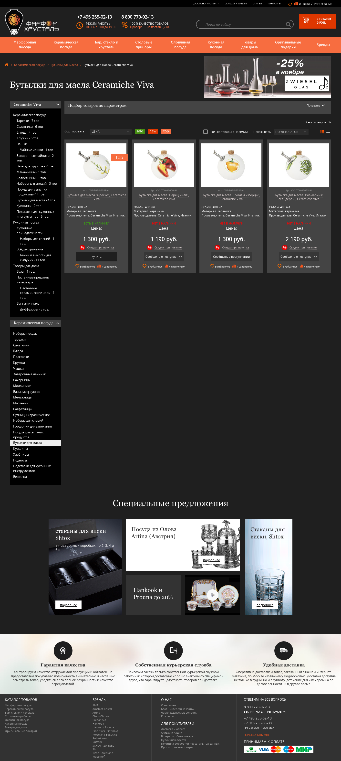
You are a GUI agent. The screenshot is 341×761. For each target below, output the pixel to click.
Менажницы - (31, 172)
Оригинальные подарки (288, 44)
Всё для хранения (30, 249)
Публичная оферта (173, 740)
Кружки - (28, 138)
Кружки (19, 362)
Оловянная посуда (180, 44)
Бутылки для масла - (36, 200)
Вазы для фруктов (26, 391)
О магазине (168, 705)
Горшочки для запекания (32, 426)
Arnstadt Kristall (103, 709)
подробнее (68, 605)
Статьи (257, 3)
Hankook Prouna (103, 727)
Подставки (21, 356)
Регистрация (323, 4)
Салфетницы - (31, 178)
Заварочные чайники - (35, 158)
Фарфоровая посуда (25, 44)
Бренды (323, 44)
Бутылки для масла (64, 65)
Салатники (21, 345)
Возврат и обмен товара (177, 736)
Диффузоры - (34, 309)
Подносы (20, 460)
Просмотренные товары (177, 747)
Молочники (22, 386)
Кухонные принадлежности (29, 230)
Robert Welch (101, 738)
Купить (97, 257)
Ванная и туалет (29, 303)
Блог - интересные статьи (178, 709)
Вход (306, 4)
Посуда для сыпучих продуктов (28, 434)
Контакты (274, 3)
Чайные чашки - (37, 150)
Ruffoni (97, 742)
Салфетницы (22, 409)
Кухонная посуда (216, 44)
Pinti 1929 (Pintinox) (105, 731)
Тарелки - (28, 120)
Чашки (22, 144)
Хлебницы (21, 454)
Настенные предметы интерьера (33, 279)
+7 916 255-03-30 (258, 723)
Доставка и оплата (206, 3)
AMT (95, 705)
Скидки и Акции (236, 3)
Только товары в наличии (225, 132)
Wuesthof (99, 756)
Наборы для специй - (37, 183)
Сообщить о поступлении (163, 257)
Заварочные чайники (29, 374)
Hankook (98, 723)
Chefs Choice (101, 716)
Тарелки (19, 339)
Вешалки (20, 476)
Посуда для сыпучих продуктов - (32, 191)
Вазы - (26, 271)
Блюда (18, 351)
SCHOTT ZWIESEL (103, 745)
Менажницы (22, 397)
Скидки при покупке (100, 247)
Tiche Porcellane (103, 753)
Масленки (20, 403)
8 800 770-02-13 (257, 707)
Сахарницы (22, 380)
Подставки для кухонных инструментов (32, 468)
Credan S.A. (100, 720)
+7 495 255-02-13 (258, 718)
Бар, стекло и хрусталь (106, 44)
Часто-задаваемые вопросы (179, 712)
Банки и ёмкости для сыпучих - (35, 257)
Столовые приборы (143, 44)
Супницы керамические (31, 415)
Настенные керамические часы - (37, 293)
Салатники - (30, 126)
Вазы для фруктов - (35, 166)
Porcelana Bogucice (105, 734)
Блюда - (27, 132)
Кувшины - (29, 206)
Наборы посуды (25, 333)
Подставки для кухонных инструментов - (35, 214)
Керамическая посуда (66, 44)
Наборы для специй (28, 420)
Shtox (96, 749)
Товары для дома (249, 44)
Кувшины (20, 448)
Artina (96, 712)
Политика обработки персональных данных (190, 743)
